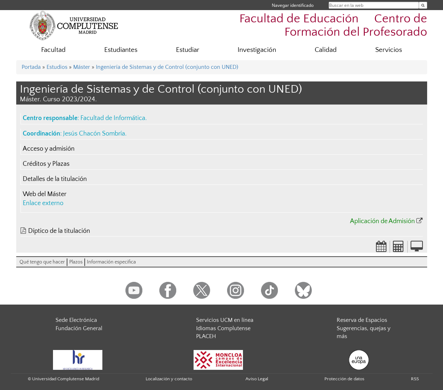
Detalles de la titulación (55, 179)
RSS (415, 378)
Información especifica (111, 262)
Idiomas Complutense (223, 328)
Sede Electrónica (76, 320)
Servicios (388, 50)
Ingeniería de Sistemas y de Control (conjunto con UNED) (167, 67)
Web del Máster (44, 194)
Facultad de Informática (112, 118)
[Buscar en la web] (423, 5)
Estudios (56, 67)
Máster (81, 67)
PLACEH (206, 336)
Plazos (76, 262)
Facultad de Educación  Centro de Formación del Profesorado (333, 25)
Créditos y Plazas (46, 164)
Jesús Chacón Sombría (94, 133)
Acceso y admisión (49, 148)
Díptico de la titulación (59, 231)
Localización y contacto (169, 378)
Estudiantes (120, 50)
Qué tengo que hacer (42, 262)
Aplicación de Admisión (382, 221)
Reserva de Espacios (362, 320)
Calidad (326, 50)
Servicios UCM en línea (224, 320)
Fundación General (79, 328)
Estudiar (187, 50)
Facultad (53, 50)
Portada (31, 67)
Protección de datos (344, 378)
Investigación (257, 50)
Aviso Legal (256, 378)
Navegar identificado (293, 5)
